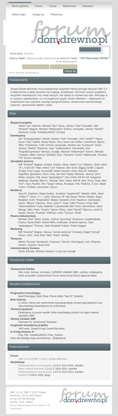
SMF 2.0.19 (24, 359)
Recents (28, 53)
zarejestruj (48, 58)
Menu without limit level (31, 368)
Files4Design (28, 398)
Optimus (23, 375)
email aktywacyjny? (66, 61)
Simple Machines (58, 359)
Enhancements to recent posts (35, 365)
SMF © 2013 (40, 359)
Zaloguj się (32, 58)
